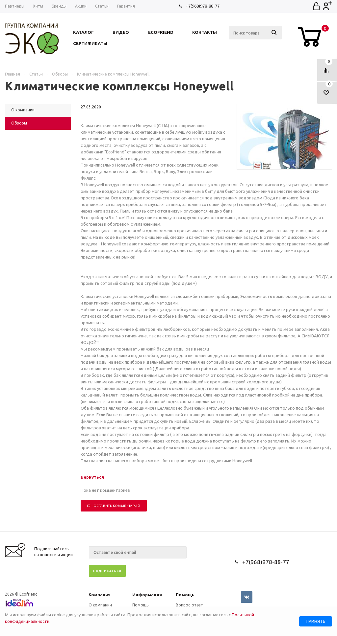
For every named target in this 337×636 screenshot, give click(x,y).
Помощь (185, 594)
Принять (315, 621)
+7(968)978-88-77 (203, 6)
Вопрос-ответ (189, 605)
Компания (100, 594)
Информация (147, 594)
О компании (100, 605)
